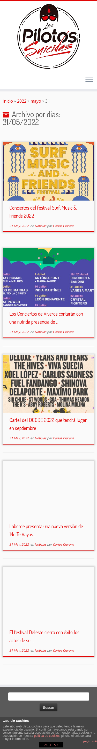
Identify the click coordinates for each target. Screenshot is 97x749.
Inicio (8, 101)
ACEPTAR (51, 744)
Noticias (41, 226)
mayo (36, 101)
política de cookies (46, 736)
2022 (21, 101)
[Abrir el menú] (89, 79)
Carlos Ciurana (63, 226)
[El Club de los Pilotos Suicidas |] (48, 36)
